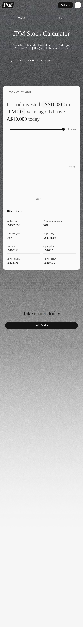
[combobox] (45, 61)
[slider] (63, 129)
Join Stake (41, 325)
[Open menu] (78, 5)
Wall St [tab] (22, 18)
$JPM (35, 48)
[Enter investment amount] (53, 104)
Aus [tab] (61, 18)
